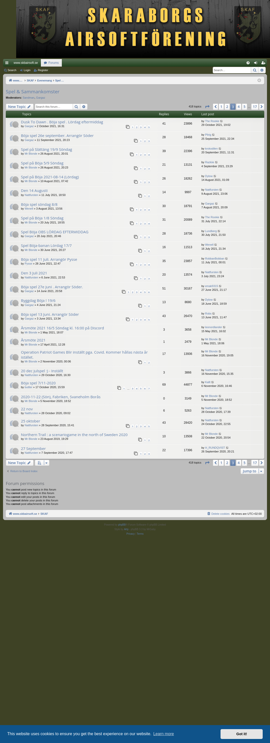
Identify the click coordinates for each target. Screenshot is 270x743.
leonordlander (213, 327)
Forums (53, 63)
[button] (207, 107)
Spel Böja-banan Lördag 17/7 (46, 245)
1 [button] (221, 106)
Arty (126, 529)
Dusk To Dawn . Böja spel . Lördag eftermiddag (62, 121)
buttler (29, 387)
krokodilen (211, 148)
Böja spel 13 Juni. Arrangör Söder (50, 314)
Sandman (29, 97)
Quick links (8, 64)
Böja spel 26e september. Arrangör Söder (57, 135)
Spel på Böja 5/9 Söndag (42, 162)
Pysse (28, 263)
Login (27, 70)
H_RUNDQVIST (215, 447)
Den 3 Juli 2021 (34, 272)
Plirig (208, 134)
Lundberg (211, 231)
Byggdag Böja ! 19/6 (38, 300)
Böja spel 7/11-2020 (38, 382)
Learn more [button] (163, 734)
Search (12, 70)
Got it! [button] (241, 734)
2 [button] (227, 106)
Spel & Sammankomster (33, 91)
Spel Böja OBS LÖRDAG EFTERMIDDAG (54, 231)
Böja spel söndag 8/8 (39, 204)
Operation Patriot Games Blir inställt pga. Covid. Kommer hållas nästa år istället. (84, 354)
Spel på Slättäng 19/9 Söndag (46, 149)
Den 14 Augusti (34, 190)
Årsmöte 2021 (33, 339)
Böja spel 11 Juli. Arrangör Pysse (49, 259)
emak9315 (211, 286)
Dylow (209, 176)
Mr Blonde (31, 153)
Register (43, 70)
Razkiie (209, 162)
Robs (208, 313)
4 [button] (239, 106)
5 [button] (245, 106)
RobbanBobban (214, 258)
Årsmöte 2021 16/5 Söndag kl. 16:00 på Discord (62, 327)
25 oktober (30, 420)
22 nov (27, 408)
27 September (33, 448)
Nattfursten (31, 194)
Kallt (207, 382)
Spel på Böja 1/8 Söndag (42, 217)
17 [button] (255, 106)
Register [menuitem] (264, 64)
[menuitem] (248, 63)
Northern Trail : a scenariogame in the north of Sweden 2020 (74, 434)
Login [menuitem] (256, 64)
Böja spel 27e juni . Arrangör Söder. (52, 286)
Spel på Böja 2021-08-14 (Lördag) (50, 176)
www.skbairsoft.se (26, 63)
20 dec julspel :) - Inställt (42, 370)
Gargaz (40, 97)
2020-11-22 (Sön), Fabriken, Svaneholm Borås (60, 396)
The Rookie (212, 121)
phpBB (122, 524)
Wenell (29, 208)
